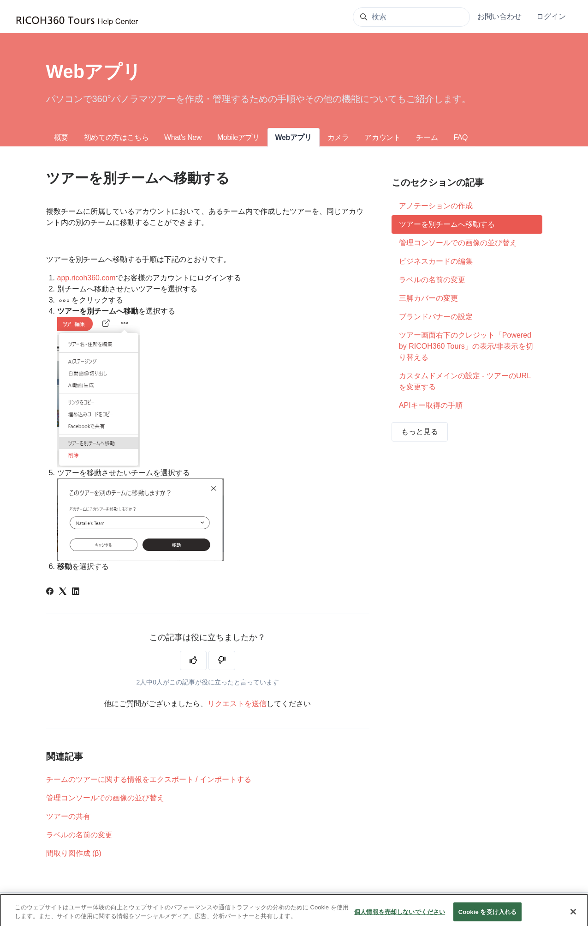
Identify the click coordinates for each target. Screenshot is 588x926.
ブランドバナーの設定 (436, 317)
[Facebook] (49, 592)
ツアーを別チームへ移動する (447, 224)
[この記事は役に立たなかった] (221, 660)
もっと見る (419, 432)
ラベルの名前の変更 (79, 835)
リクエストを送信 (237, 704)
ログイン (551, 16)
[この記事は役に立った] (193, 660)
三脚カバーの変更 (428, 298)
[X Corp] (62, 592)
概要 (61, 137)
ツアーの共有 (68, 816)
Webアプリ (293, 137)
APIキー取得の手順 (431, 405)
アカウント (382, 137)
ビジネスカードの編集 (436, 261)
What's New (183, 137)
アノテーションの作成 (436, 206)
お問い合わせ (499, 16)
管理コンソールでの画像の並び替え (105, 798)
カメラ (338, 137)
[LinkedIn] (75, 592)
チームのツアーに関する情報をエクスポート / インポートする (148, 779)
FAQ (460, 137)
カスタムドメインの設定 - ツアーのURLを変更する (465, 381)
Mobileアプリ (238, 137)
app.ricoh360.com (86, 278)
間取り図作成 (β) (73, 853)
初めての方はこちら (116, 137)
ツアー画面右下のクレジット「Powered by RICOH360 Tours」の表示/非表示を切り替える (466, 346)
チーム (427, 137)
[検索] (411, 17)
